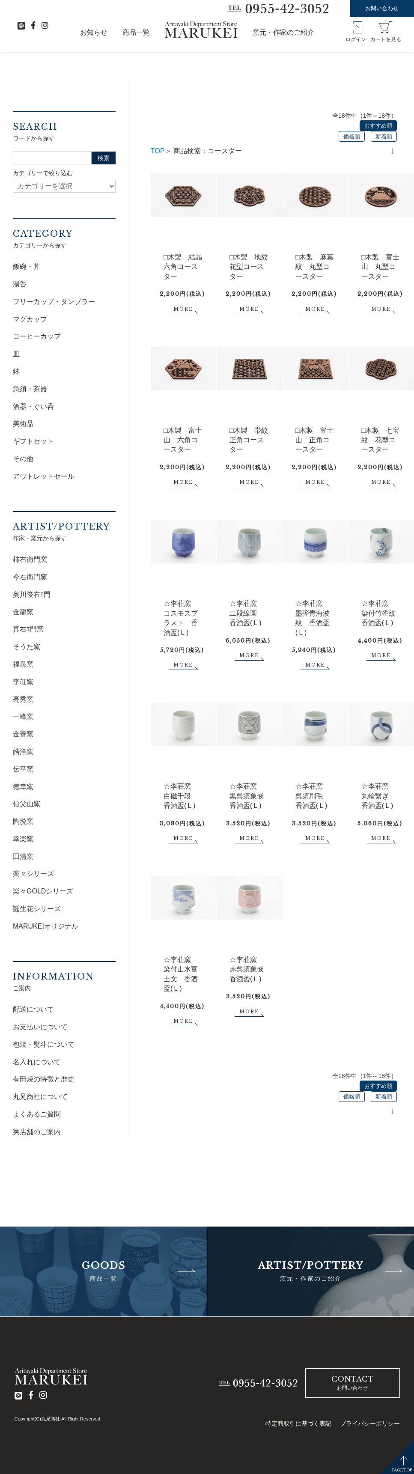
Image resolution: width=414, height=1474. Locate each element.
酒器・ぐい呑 (33, 406)
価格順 (351, 136)
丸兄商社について (40, 1096)
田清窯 (23, 856)
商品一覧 (136, 32)
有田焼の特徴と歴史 (43, 1079)
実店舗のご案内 (37, 1131)
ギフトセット (33, 441)
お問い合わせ (382, 8)
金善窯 (23, 734)
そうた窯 (26, 646)
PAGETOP (402, 1470)
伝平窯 (23, 769)
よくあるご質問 (37, 1114)
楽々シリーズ (33, 873)
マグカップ (30, 319)
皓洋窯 (23, 751)
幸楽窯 (23, 839)
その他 (23, 458)
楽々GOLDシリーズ (43, 891)
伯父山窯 (26, 803)
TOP (158, 151)
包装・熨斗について (43, 1044)
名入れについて (37, 1062)
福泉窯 (23, 664)
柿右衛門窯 (30, 559)
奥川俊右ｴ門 (32, 594)
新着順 (383, 136)
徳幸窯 (23, 786)
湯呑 (20, 284)
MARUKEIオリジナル (45, 926)
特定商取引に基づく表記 (298, 1423)
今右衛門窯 (30, 577)
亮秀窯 (23, 699)
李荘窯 (23, 681)
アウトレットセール (43, 476)
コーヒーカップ (37, 336)
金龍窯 (23, 612)
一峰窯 (23, 716)
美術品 (23, 423)
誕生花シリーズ (37, 908)
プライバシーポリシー (370, 1423)
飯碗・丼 (26, 266)
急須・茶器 (30, 389)
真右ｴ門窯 (28, 629)
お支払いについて (40, 1026)
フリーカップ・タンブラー (54, 301)
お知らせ (93, 32)
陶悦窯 (23, 821)
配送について (33, 1009)
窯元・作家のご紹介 (283, 32)
